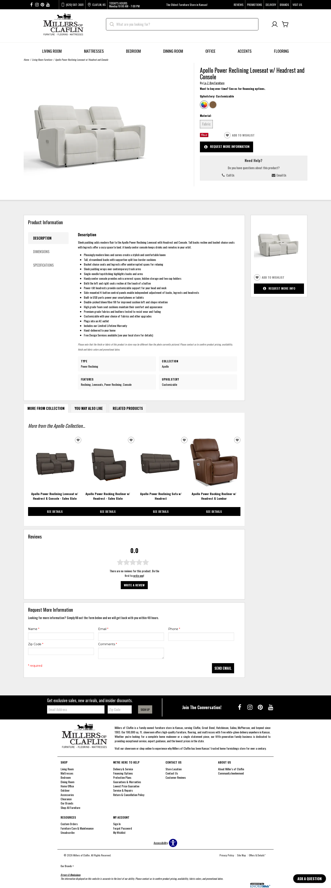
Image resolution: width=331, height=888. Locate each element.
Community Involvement (231, 773)
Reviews (238, 4)
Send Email (223, 668)
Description (42, 238)
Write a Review (134, 585)
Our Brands (67, 866)
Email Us (279, 175)
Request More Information (226, 147)
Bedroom (133, 51)
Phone (174, 629)
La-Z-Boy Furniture (213, 82)
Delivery (271, 4)
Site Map (241, 855)
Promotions (254, 4)
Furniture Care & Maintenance (77, 828)
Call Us (227, 175)
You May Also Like (89, 408)
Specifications (43, 265)
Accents (245, 51)
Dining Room (173, 51)
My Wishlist (119, 832)
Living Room (52, 51)
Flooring (281, 51)
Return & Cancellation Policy (128, 794)
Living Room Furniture (42, 59)
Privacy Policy (227, 855)
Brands (284, 4)
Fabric (206, 124)
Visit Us (297, 4)
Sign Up (145, 709)
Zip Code (35, 644)
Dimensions (41, 251)
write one (138, 575)
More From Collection (46, 408)
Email (103, 629)
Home (26, 59)
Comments (107, 644)
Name (33, 629)
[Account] (274, 24)
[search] (182, 24)
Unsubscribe (68, 832)
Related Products (128, 408)
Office (210, 51)
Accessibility (161, 842)
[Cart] (285, 24)
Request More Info (279, 288)
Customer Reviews (176, 777)
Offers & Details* (257, 855)
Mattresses (94, 51)
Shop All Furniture (70, 807)
